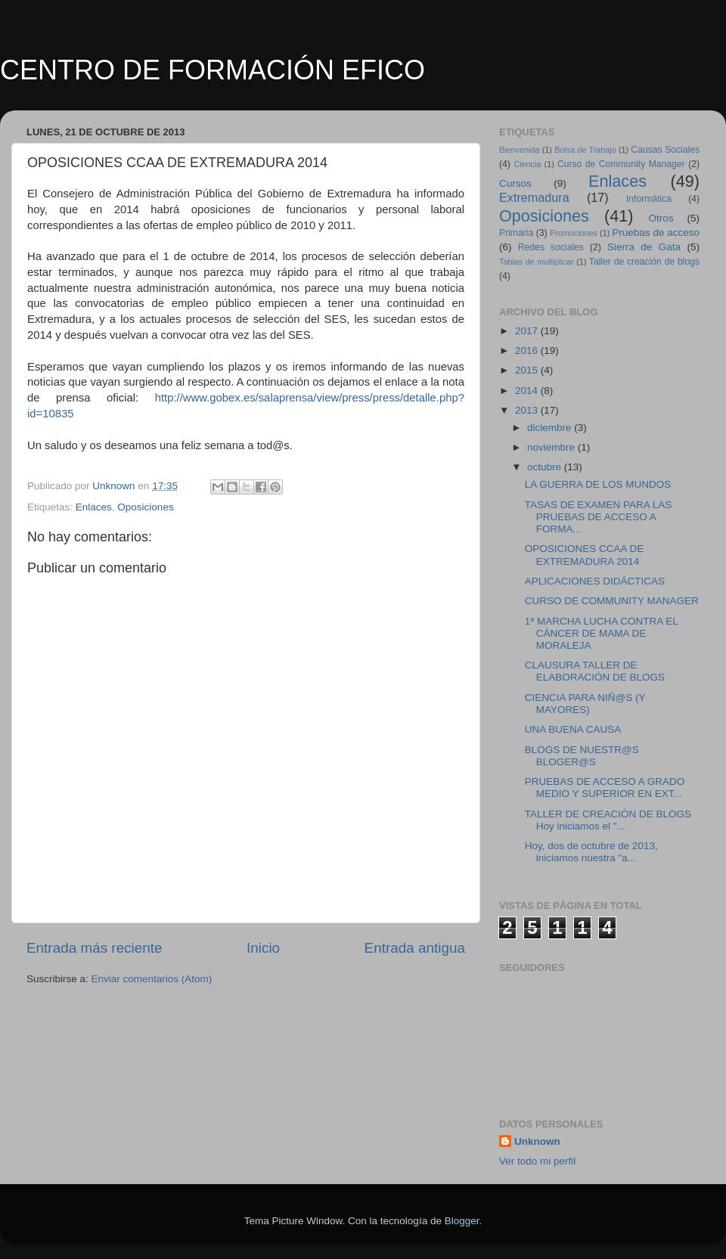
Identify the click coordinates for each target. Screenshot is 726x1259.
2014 (528, 390)
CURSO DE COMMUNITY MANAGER (612, 600)
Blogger (462, 1220)
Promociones (573, 232)
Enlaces (94, 507)
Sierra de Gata (644, 247)
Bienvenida (519, 149)
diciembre (550, 427)
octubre (545, 467)
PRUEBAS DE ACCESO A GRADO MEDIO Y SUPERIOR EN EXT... (605, 787)
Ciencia (527, 164)
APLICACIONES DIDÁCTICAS (595, 581)
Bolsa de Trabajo (585, 149)
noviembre (552, 447)
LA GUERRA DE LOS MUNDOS (598, 484)
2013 (528, 410)
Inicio (263, 948)
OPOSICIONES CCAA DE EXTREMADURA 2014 (584, 554)
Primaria (516, 233)
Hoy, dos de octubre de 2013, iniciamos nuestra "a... (591, 852)
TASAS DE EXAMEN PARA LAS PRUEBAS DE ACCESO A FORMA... (598, 517)
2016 (528, 350)
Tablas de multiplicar (536, 261)
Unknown (537, 1141)
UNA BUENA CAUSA (573, 729)
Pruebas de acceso (656, 232)
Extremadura (534, 197)
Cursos (515, 183)
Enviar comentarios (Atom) (152, 979)
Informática (649, 199)
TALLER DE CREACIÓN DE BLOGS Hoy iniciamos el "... (608, 820)
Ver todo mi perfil (537, 1161)
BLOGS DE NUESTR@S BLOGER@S (582, 755)
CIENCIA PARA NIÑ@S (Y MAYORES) (585, 703)
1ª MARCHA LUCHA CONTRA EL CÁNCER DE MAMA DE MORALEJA (601, 633)
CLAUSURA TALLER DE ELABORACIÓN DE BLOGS (595, 671)
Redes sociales (551, 247)
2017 (528, 330)
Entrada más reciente (94, 948)
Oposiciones (145, 507)
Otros (661, 218)
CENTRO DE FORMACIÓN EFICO (212, 69)
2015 (528, 370)
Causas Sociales (665, 149)
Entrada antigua (415, 948)
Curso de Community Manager (621, 164)
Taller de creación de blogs (644, 261)
